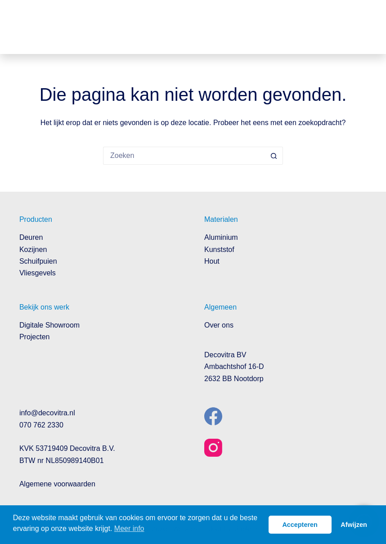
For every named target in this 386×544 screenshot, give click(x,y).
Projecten (34, 337)
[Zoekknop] (274, 156)
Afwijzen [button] (354, 524)
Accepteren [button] (299, 524)
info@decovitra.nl (47, 413)
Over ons (218, 325)
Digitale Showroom (49, 325)
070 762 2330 (41, 425)
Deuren (31, 237)
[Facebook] (213, 416)
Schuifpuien (38, 261)
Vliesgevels (37, 273)
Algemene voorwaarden (57, 484)
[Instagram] (213, 448)
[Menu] (360, 27)
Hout (212, 261)
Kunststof (219, 249)
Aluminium (221, 237)
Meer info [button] (129, 528)
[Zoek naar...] (184, 156)
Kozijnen (33, 249)
